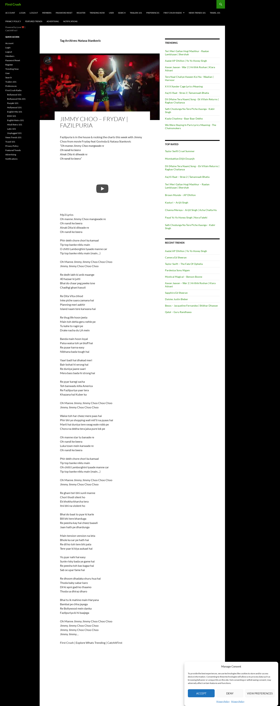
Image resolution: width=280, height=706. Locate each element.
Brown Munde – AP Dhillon (180, 195)
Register (81, 13)
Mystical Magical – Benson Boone (183, 276)
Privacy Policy (222, 701)
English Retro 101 (15, 120)
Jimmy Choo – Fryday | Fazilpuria (94, 122)
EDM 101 (11, 116)
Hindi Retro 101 (14, 124)
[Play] (102, 188)
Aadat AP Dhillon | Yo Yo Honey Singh (186, 60)
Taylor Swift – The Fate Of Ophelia (184, 263)
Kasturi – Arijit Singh (176, 202)
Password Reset (64, 13)
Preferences (152, 13)
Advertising (53, 21)
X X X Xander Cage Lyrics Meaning (184, 86)
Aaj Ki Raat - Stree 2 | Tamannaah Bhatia (187, 92)
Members (46, 13)
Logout (34, 13)
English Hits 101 (14, 111)
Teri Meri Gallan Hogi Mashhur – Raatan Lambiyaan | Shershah (187, 186)
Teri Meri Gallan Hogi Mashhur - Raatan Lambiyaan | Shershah (187, 53)
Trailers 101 (136, 13)
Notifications (70, 21)
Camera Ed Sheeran (176, 257)
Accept (201, 693)
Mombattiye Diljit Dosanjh (180, 158)
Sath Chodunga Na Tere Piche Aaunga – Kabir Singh (190, 226)
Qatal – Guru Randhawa (178, 312)
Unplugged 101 (14, 133)
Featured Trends (33, 21)
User (111, 13)
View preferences (260, 693)
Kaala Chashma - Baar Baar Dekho (184, 118)
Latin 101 (11, 129)
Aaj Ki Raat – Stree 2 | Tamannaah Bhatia (187, 176)
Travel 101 (215, 13)
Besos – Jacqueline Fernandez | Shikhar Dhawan (191, 305)
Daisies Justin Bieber (176, 299)
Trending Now (97, 13)
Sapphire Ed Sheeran (176, 292)
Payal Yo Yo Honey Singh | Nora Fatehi (186, 217)
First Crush (13, 4)
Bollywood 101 (14, 94)
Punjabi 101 (12, 103)
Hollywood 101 (14, 107)
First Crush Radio (173, 13)
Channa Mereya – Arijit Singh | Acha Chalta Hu (191, 209)
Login (22, 13)
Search (122, 13)
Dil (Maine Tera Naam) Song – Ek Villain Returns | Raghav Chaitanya (192, 168)
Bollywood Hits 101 (16, 99)
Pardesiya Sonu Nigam (177, 270)
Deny (229, 693)
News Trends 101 (197, 13)
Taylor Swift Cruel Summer (180, 151)
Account (10, 13)
